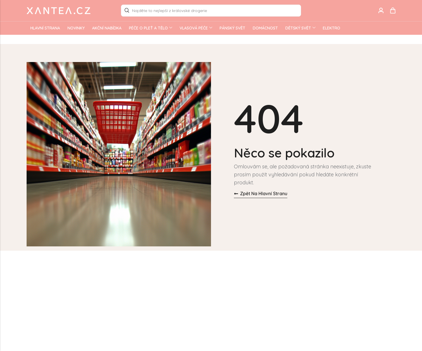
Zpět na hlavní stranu (261, 193)
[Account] (381, 11)
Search (127, 11)
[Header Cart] (392, 10)
